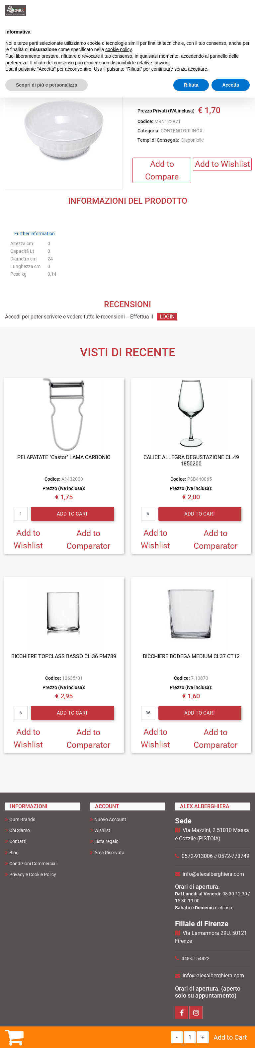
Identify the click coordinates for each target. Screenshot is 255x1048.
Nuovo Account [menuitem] (108, 819)
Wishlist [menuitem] (100, 830)
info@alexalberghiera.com (213, 874)
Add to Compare (162, 170)
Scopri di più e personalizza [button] (46, 85)
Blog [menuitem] (12, 852)
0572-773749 (233, 856)
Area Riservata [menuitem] (107, 852)
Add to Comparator (88, 539)
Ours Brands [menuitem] (20, 819)
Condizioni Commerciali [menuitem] (31, 863)
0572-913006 (197, 856)
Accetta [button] (230, 85)
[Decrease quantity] (177, 1037)
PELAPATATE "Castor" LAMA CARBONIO (64, 457)
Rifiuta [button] (191, 85)
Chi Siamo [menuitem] (17, 830)
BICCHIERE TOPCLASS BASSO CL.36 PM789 (63, 656)
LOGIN (167, 317)
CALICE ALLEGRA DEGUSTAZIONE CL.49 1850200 (191, 460)
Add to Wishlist (222, 164)
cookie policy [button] (118, 49)
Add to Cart (230, 1037)
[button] (64, 131)
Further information (34, 233)
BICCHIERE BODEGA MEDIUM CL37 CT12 (191, 656)
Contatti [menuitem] (15, 841)
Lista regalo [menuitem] (104, 841)
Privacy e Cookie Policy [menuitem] (30, 874)
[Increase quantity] (203, 1037)
